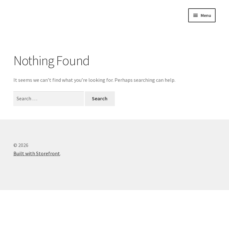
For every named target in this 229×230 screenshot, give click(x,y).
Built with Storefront (36, 153)
